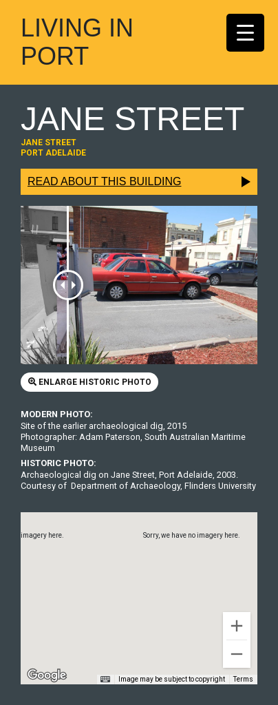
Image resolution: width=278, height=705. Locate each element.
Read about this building (104, 181)
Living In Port (77, 42)
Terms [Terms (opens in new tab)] (243, 679)
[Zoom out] (236, 654)
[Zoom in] (236, 626)
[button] (139, 585)
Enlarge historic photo (89, 382)
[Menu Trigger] (245, 33)
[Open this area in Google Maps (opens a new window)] (47, 675)
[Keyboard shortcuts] (105, 679)
